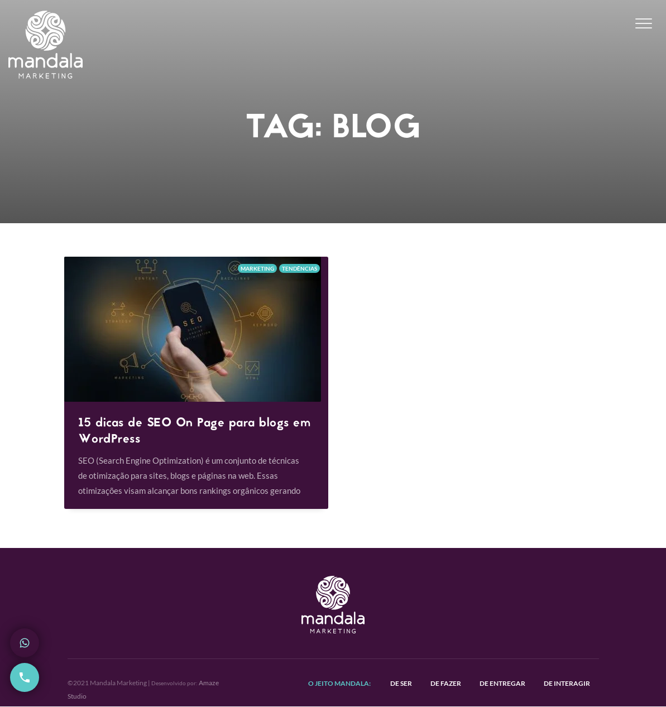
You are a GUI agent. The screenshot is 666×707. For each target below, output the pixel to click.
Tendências (299, 268)
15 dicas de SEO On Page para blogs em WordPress (194, 431)
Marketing (257, 268)
